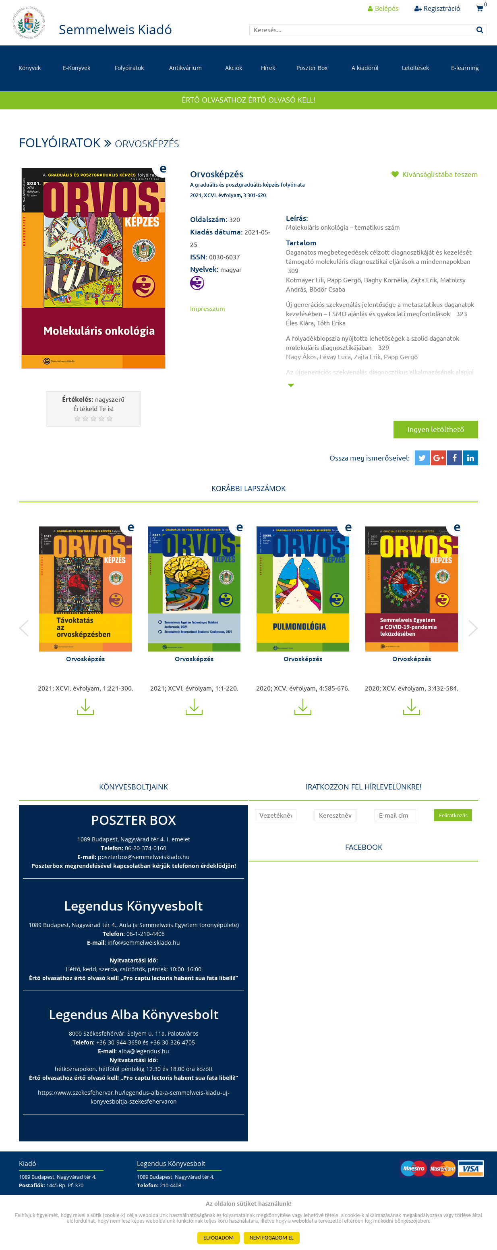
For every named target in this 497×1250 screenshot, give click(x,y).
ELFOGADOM (218, 1237)
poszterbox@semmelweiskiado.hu (144, 857)
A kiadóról (365, 68)
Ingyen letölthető (436, 429)
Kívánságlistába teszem (434, 174)
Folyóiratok (129, 68)
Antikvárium (185, 68)
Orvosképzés (147, 143)
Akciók (233, 68)
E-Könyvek (76, 68)
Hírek (268, 68)
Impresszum (207, 308)
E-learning (465, 68)
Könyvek (30, 68)
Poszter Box (311, 68)
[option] (85, 614)
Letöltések (415, 68)
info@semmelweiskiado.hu (144, 942)
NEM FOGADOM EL (272, 1237)
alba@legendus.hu (143, 1051)
